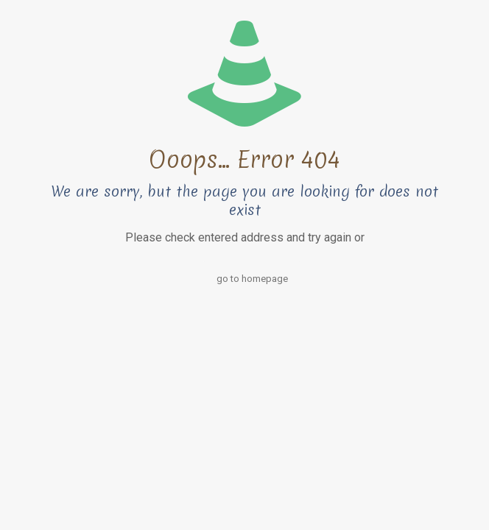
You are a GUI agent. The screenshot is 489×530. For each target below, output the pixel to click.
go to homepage (252, 278)
